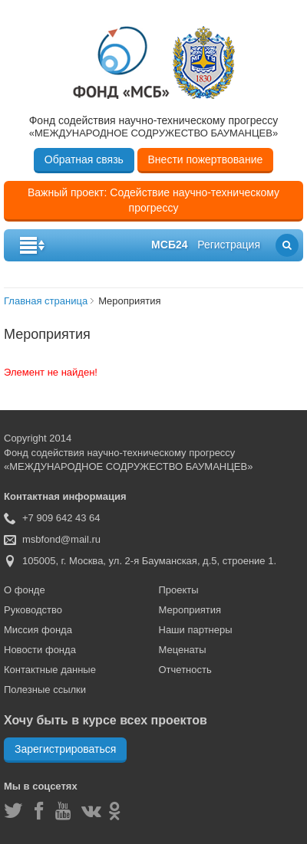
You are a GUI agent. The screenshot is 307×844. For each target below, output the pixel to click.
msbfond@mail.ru (61, 539)
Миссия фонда (38, 629)
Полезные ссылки (45, 689)
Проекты (179, 590)
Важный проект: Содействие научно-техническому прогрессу (153, 200)
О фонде (24, 590)
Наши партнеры (196, 629)
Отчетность (185, 669)
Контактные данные (50, 669)
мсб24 (169, 244)
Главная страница (45, 301)
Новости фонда (40, 649)
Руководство (33, 610)
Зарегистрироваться (65, 749)
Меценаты (182, 649)
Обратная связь (84, 159)
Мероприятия (190, 610)
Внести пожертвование (205, 159)
